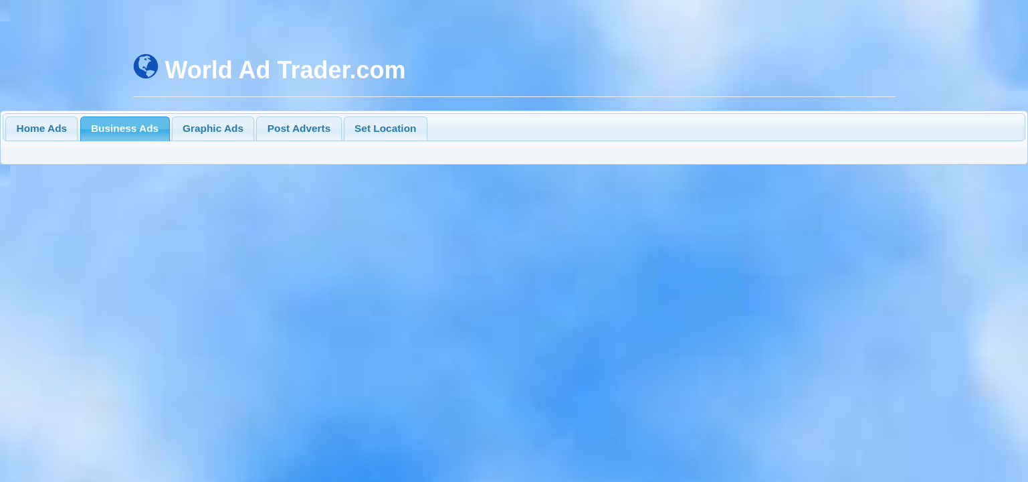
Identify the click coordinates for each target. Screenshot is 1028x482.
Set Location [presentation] (385, 128)
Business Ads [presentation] (125, 128)
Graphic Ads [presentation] (213, 128)
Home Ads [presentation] (42, 128)
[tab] (41, 128)
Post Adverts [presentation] (299, 128)
